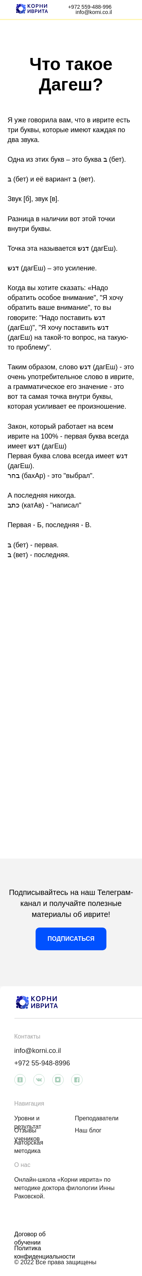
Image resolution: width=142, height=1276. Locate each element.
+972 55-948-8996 (42, 1063)
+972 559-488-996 (90, 7)
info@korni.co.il (94, 12)
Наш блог (88, 1130)
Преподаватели (97, 1118)
